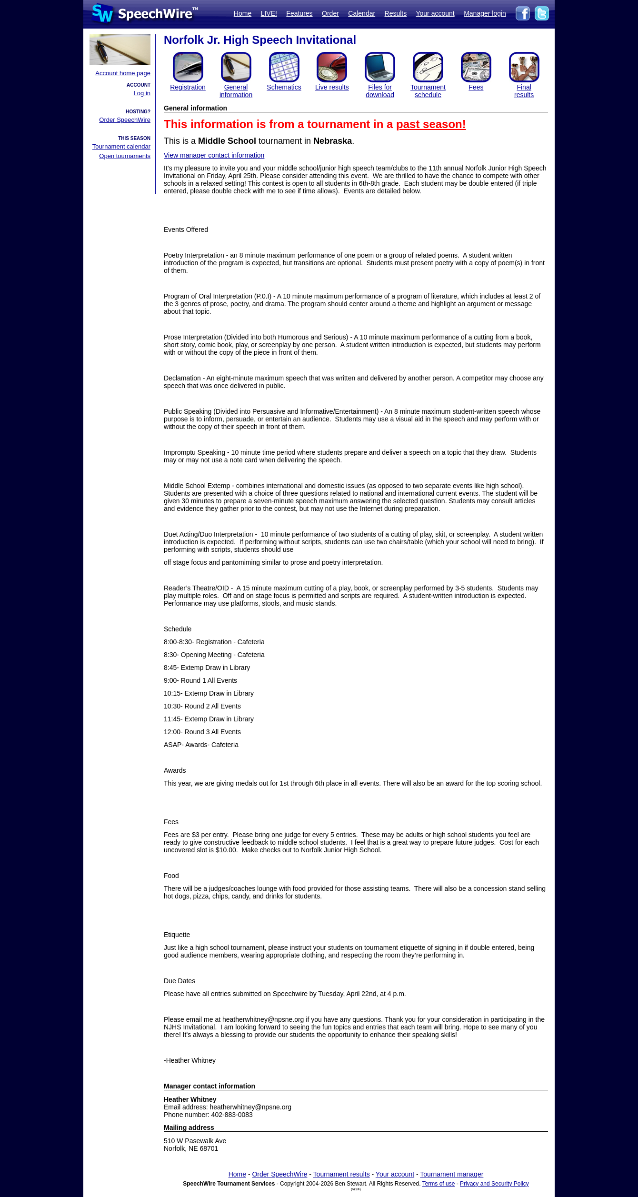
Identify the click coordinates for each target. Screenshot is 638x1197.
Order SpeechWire (124, 119)
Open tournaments (124, 156)
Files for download (380, 91)
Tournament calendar (121, 146)
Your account (435, 13)
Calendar (361, 13)
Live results (332, 87)
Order (330, 13)
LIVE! (269, 13)
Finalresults (524, 91)
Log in (142, 93)
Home (242, 13)
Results (396, 13)
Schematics (284, 87)
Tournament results (341, 1174)
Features (299, 13)
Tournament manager (451, 1174)
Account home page (122, 73)
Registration (188, 87)
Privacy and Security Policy (494, 1183)
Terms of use (438, 1183)
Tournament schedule (428, 91)
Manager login (485, 13)
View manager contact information (214, 155)
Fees (476, 87)
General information (235, 91)
